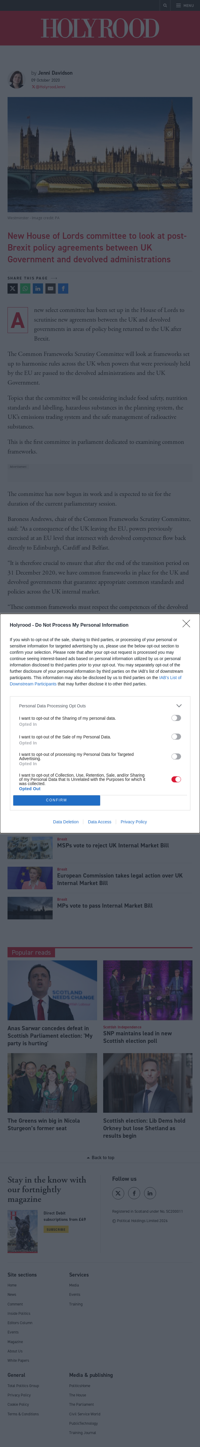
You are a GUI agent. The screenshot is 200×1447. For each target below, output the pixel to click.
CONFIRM (56, 800)
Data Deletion (66, 821)
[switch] (176, 718)
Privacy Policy (134, 821)
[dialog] (100, 723)
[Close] (188, 625)
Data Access (99, 821)
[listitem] (100, 706)
